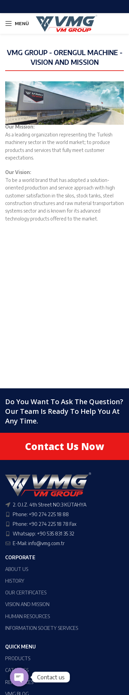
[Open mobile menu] (17, 23)
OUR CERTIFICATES (25, 592)
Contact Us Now (64, 446)
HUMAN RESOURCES (27, 616)
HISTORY (14, 581)
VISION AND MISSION (27, 604)
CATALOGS (17, 670)
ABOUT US (16, 569)
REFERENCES (19, 682)
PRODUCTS (17, 658)
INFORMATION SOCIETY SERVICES (41, 628)
